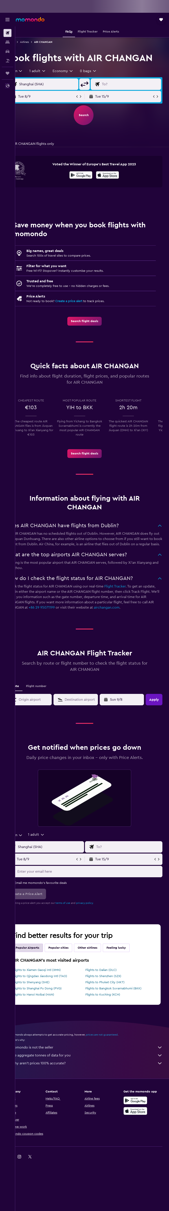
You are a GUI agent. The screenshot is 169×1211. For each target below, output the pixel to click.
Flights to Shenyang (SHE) (46, 1005)
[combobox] (30, 83)
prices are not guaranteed (117, 1057)
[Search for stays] (7, 42)
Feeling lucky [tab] (131, 970)
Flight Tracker (130, 604)
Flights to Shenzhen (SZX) (111, 999)
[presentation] (115, 187)
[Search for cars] (7, 51)
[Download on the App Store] (115, 188)
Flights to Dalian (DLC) (108, 992)
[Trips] (7, 73)
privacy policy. (100, 926)
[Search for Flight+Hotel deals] (7, 60)
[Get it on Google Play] (88, 188)
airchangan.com (35, 630)
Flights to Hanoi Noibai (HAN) (48, 1017)
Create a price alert (83, 313)
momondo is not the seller (94, 1070)
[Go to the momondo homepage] (30, 19)
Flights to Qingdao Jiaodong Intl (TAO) (55, 999)
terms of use (78, 926)
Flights (26, 42)
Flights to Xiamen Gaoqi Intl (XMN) (52, 992)
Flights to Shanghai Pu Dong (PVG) (52, 1011)
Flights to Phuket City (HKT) (112, 1005)
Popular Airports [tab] (42, 970)
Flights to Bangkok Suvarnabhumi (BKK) (121, 1011)
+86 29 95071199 (98, 625)
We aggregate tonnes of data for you (94, 1078)
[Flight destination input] (134, 96)
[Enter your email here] (96, 894)
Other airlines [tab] (102, 970)
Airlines (39, 42)
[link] (92, 333)
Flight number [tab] (51, 709)
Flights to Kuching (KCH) (110, 1017)
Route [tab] (29, 709)
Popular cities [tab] (74, 970)
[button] (7, 19)
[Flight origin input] (59, 96)
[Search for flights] (7, 33)
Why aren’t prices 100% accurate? (94, 1086)
